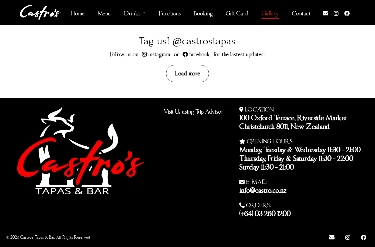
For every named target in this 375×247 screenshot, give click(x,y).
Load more (187, 72)
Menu (104, 12)
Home (78, 12)
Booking (203, 12)
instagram (156, 53)
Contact (301, 12)
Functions (170, 12)
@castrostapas (204, 41)
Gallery (270, 12)
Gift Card (237, 12)
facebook (196, 53)
